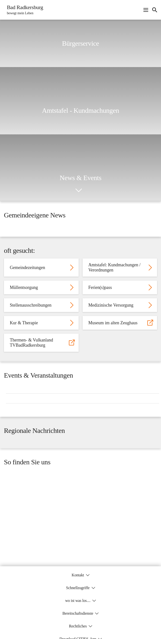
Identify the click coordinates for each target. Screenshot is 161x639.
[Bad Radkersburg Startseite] (23, 10)
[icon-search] (154, 9)
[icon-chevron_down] (79, 190)
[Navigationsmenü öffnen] (145, 9)
